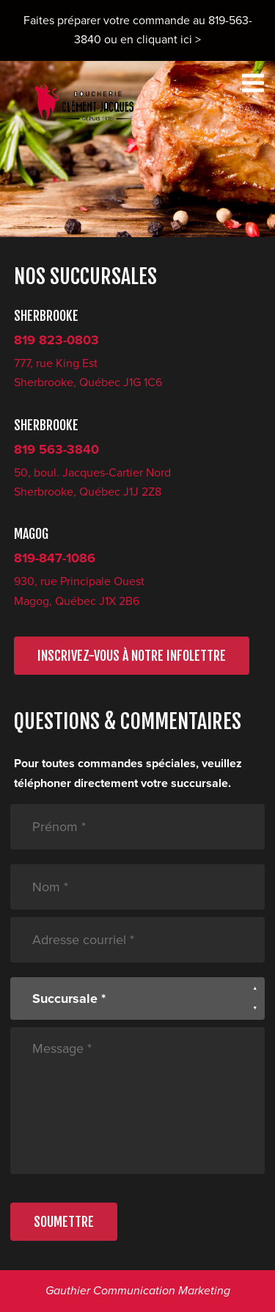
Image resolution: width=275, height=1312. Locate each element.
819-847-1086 (54, 558)
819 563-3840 (56, 449)
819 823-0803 (56, 340)
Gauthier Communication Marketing (137, 1290)
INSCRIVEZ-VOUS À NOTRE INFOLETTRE (131, 656)
